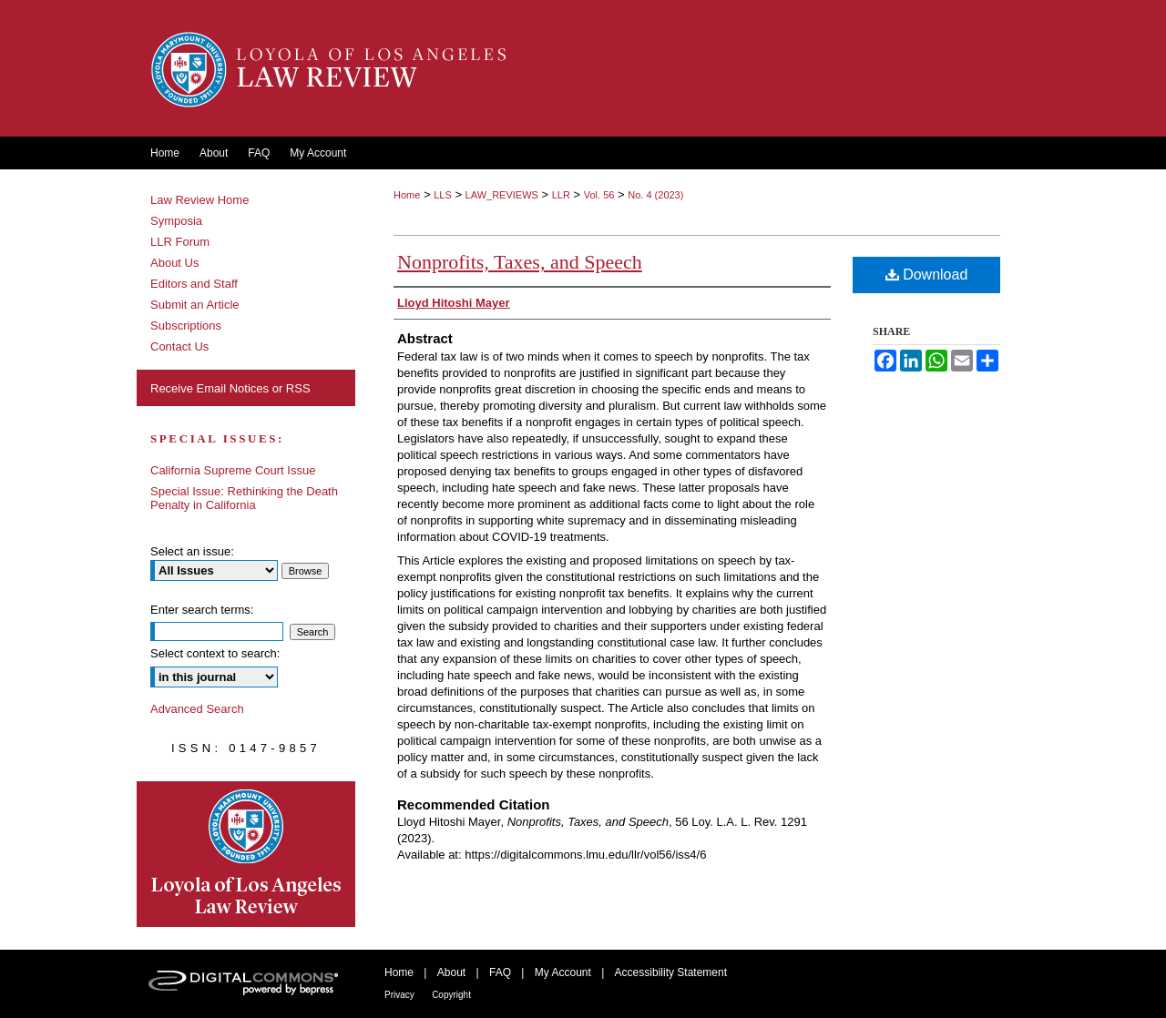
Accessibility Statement (671, 972)
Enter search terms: (201, 609)
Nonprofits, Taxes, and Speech (519, 261)
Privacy (399, 995)
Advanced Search (197, 709)
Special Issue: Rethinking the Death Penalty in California (244, 498)
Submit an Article (195, 304)
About (451, 972)
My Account (563, 972)
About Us (174, 263)
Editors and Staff (194, 283)
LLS (443, 194)
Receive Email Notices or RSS (230, 388)
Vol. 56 (599, 194)
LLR (561, 194)
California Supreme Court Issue (232, 470)
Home (407, 194)
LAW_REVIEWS (501, 194)
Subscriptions (185, 325)
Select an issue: (192, 551)
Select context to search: (215, 653)
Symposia (176, 221)
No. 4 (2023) (655, 194)
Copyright (451, 995)
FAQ (500, 972)
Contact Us (179, 346)
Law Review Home (199, 200)
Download (926, 274)
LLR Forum (180, 242)
